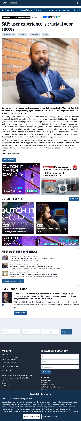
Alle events (74, 199)
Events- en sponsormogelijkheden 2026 (15, 378)
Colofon (4, 383)
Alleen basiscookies (50, 416)
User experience (9, 35)
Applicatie (23, 35)
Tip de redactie (8, 160)
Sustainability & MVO (9, 362)
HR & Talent (6, 355)
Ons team (5, 380)
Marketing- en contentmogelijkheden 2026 (17, 375)
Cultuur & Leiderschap (10, 357)
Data (45, 35)
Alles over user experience (12, 281)
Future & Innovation (9, 360)
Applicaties (34, 35)
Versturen (66, 332)
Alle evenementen (8, 370)
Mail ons (44, 389)
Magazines (5, 373)
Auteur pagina (20, 313)
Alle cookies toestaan (31, 416)
